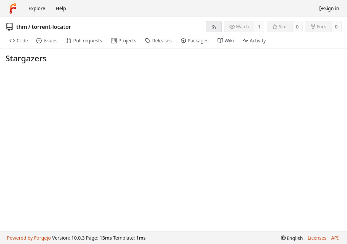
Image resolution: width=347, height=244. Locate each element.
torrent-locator (51, 26)
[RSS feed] (214, 26)
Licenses (317, 238)
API (335, 238)
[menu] (292, 238)
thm (21, 26)
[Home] (12, 8)
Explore (36, 8)
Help (61, 8)
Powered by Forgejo (29, 238)
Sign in (329, 8)
